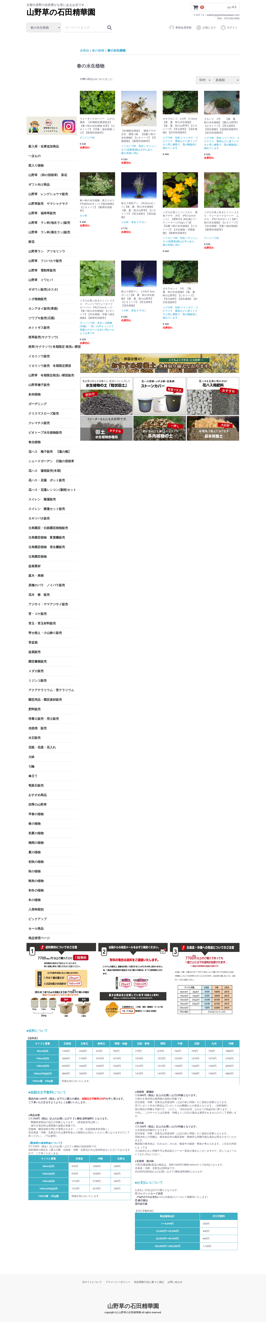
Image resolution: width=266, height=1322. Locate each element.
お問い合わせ (174, 1281)
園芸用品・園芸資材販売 (45, 699)
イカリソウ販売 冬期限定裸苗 (49, 366)
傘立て (33, 776)
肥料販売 (34, 709)
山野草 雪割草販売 (42, 270)
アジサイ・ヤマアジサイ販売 (48, 604)
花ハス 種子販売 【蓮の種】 (49, 451)
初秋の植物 (36, 862)
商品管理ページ (39, 938)
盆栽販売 (34, 652)
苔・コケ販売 (37, 614)
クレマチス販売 (39, 423)
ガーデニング (39, 404)
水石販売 (34, 738)
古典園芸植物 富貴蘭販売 (46, 537)
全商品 (84, 50)
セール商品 (36, 928)
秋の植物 (34, 871)
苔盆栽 (33, 642)
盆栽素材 (34, 566)
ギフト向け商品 (39, 184)
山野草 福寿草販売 (42, 213)
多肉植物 (34, 394)
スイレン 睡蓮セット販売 (46, 509)
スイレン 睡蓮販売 (42, 499)
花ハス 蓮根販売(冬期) (44, 471)
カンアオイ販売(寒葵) (43, 308)
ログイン (229, 28)
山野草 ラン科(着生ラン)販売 (49, 232)
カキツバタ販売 (39, 518)
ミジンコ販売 (37, 680)
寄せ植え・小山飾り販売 (45, 633)
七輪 (31, 766)
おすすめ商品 (37, 795)
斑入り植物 (36, 165)
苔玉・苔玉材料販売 (42, 623)
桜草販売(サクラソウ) (43, 337)
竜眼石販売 (36, 785)
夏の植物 (34, 852)
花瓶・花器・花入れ (42, 747)
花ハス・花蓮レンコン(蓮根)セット (52, 490)
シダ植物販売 (37, 299)
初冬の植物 (36, 890)
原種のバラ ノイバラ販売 (46, 585)
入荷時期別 (36, 909)
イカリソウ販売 (39, 356)
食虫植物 (34, 442)
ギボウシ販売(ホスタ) (43, 289)
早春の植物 (36, 814)
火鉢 (31, 757)
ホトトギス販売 (39, 327)
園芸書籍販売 (37, 661)
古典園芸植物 (37, 556)
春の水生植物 (116, 50)
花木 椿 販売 (39, 595)
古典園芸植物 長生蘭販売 (46, 547)
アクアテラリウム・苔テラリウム (51, 690)
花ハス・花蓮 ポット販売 (46, 480)
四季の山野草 (37, 804)
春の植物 (34, 823)
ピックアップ (37, 919)
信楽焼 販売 (37, 728)
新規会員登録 (180, 28)
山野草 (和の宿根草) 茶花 (47, 175)
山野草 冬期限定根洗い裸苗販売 (51, 375)
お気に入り (206, 28)
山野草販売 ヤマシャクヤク (48, 203)
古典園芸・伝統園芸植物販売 (48, 528)
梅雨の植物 (36, 843)
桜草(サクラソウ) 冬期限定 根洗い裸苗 (52, 347)
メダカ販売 (36, 671)
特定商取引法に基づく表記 (149, 1281)
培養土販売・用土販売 (43, 719)
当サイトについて (92, 1281)
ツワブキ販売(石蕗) (41, 318)
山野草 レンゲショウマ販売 (48, 194)
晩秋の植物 (36, 881)
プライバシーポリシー (118, 1281)
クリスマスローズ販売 (43, 413)
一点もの (34, 156)
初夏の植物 (36, 833)
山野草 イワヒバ (40, 280)
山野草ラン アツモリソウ (46, 251)
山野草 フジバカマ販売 (45, 261)
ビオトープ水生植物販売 (45, 432)
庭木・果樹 (36, 575)
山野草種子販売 (39, 385)
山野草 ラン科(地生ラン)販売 (49, 223)
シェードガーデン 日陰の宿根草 (51, 461)
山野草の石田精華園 (60, 12)
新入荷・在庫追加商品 (43, 146)
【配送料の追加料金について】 (45, 1142)
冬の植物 (34, 900)
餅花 (31, 242)
